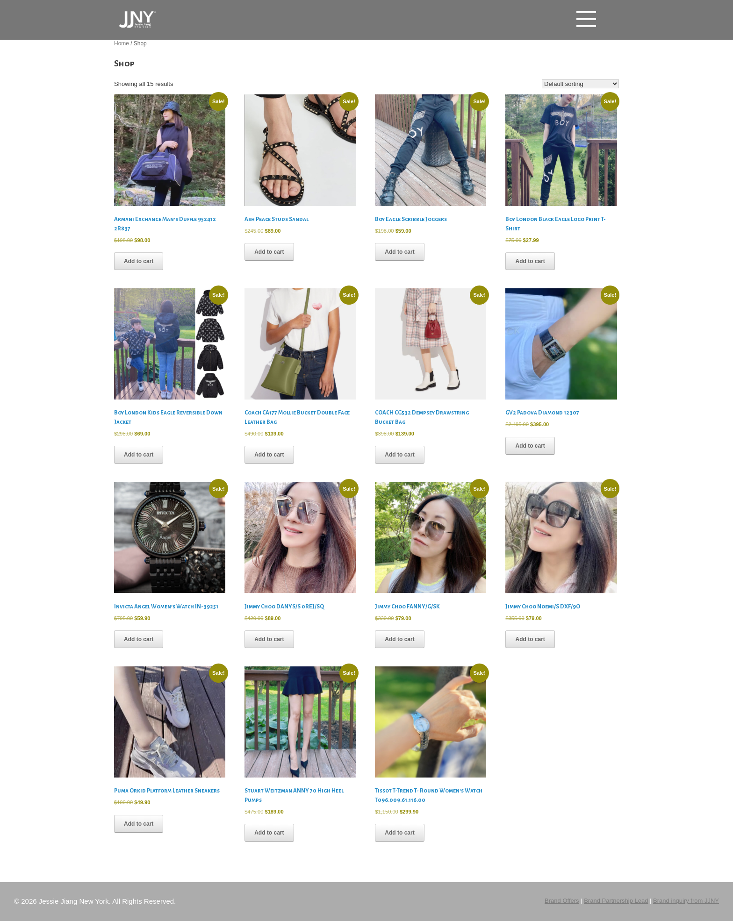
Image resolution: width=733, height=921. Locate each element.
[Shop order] (580, 83)
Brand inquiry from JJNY (686, 900)
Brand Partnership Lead (616, 900)
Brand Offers (562, 900)
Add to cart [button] (138, 261)
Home (121, 43)
